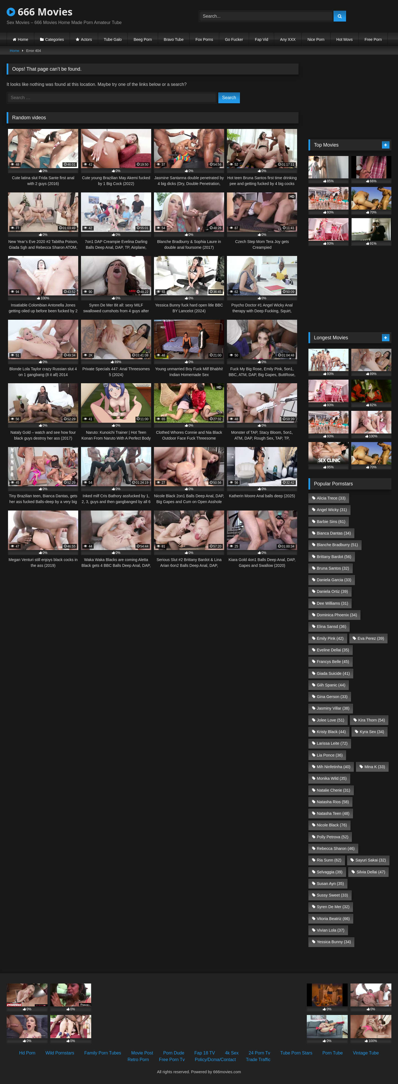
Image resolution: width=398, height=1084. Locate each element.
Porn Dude (173, 1053)
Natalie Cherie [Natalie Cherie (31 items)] (333, 790)
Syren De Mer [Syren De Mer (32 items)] (333, 907)
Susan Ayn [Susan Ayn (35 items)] (330, 883)
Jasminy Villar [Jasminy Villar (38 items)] (333, 708)
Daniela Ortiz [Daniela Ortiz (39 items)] (332, 591)
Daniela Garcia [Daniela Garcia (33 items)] (334, 580)
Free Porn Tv (172, 1059)
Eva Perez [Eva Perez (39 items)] (371, 638)
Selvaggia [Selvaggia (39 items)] (329, 872)
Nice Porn (315, 39)
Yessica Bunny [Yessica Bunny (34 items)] (334, 942)
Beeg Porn (142, 39)
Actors (86, 39)
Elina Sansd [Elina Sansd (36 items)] (331, 626)
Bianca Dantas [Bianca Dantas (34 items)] (334, 533)
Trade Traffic (258, 1059)
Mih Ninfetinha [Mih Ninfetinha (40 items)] (333, 767)
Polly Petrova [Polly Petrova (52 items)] (332, 837)
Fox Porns (204, 39)
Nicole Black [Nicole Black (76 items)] (332, 825)
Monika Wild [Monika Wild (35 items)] (332, 778)
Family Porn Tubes (102, 1053)
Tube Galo (113, 39)
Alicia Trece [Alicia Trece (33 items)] (331, 498)
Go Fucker (234, 39)
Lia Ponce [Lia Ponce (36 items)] (330, 755)
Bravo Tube (174, 39)
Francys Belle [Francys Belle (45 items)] (333, 661)
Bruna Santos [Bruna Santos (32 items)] (333, 568)
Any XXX (287, 39)
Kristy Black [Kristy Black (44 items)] (331, 731)
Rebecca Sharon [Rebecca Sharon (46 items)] (336, 848)
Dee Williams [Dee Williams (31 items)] (332, 603)
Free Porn (373, 39)
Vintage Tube (366, 1053)
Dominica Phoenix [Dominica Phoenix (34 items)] (337, 615)
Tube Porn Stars (296, 1053)
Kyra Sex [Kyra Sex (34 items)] (372, 731)
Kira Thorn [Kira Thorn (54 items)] (371, 720)
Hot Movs (344, 39)
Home (23, 39)
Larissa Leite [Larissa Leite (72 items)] (332, 743)
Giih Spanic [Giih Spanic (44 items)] (331, 685)
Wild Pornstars (59, 1053)
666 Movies (39, 11)
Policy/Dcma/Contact (215, 1059)
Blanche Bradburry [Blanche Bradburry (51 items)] (337, 545)
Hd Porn (27, 1053)
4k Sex (232, 1053)
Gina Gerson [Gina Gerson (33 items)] (332, 696)
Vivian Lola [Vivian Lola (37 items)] (330, 930)
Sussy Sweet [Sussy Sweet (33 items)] (332, 895)
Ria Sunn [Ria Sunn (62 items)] (329, 860)
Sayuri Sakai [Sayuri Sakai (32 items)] (370, 860)
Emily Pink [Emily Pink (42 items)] (330, 638)
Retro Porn (138, 1059)
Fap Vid (261, 39)
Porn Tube (332, 1053)
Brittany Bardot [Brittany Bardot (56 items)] (334, 556)
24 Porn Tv (259, 1053)
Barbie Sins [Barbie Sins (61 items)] (331, 521)
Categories (54, 39)
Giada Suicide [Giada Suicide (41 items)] (333, 673)
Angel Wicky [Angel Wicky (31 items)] (332, 509)
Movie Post (142, 1053)
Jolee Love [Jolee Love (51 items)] (330, 720)
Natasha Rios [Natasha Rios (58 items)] (333, 802)
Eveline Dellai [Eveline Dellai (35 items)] (333, 650)
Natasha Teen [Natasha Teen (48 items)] (333, 813)
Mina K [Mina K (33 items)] (375, 767)
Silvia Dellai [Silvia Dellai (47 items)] (371, 872)
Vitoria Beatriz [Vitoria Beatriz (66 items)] (333, 918)
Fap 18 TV (204, 1053)
